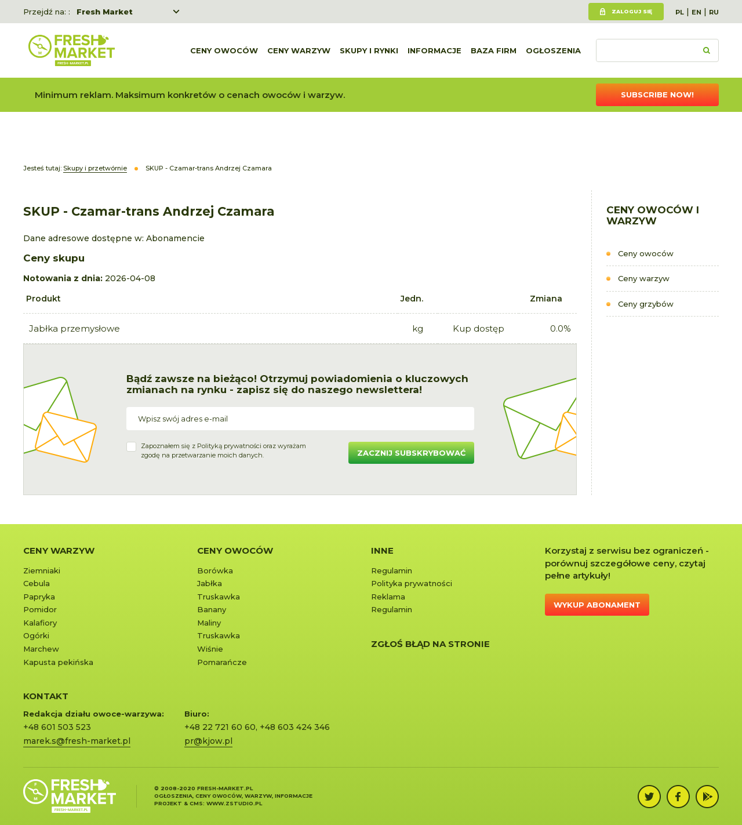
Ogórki (36, 635)
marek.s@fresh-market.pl (76, 741)
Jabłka (209, 583)
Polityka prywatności (411, 583)
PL (679, 12)
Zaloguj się (632, 11)
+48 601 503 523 (57, 727)
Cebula (36, 583)
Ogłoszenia (553, 50)
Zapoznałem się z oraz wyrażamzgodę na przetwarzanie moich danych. (223, 450)
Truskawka (218, 596)
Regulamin (391, 570)
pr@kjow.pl (208, 741)
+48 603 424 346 (295, 727)
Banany (211, 609)
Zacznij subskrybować (411, 452)
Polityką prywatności (229, 446)
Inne (382, 550)
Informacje (434, 50)
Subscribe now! (657, 94)
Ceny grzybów (646, 303)
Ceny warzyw (298, 50)
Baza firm (494, 50)
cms (196, 803)
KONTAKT (45, 696)
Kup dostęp (478, 328)
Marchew (41, 648)
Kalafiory (40, 622)
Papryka (39, 596)
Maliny (209, 622)
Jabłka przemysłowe (74, 328)
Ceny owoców (224, 50)
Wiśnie (210, 648)
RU (714, 12)
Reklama (388, 596)
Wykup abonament (597, 604)
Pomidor (40, 609)
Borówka (215, 570)
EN (696, 12)
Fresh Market (105, 11)
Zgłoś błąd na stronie (430, 643)
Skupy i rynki (369, 50)
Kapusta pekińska (58, 662)
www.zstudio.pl (234, 803)
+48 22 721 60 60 (220, 727)
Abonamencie (175, 238)
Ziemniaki (41, 570)
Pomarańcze (222, 662)
